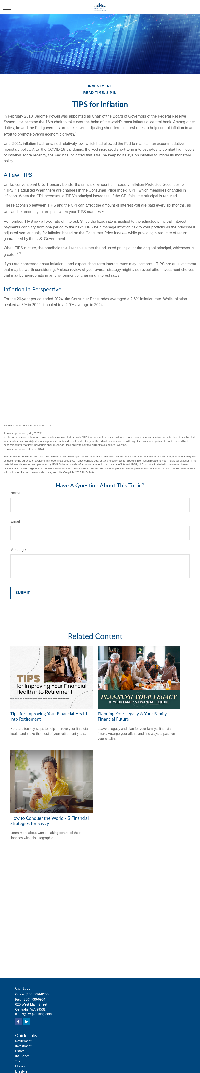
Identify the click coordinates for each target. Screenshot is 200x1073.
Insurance (22, 1056)
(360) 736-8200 (37, 994)
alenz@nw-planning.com (33, 1014)
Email (15, 521)
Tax (17, 1061)
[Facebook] (18, 1021)
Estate (20, 1051)
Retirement (23, 1041)
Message (18, 550)
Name (15, 493)
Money (20, 1066)
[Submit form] (22, 593)
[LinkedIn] (26, 1021)
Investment (23, 1046)
